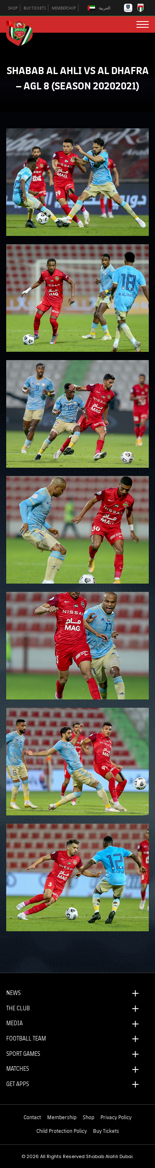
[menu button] (142, 24)
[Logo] (22, 32)
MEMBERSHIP (64, 7)
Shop (88, 1117)
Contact (32, 1117)
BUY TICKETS (35, 7)
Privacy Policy (115, 1117)
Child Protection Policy (61, 1130)
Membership (61, 1117)
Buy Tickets (106, 1130)
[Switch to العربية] (100, 8)
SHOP (13, 7)
